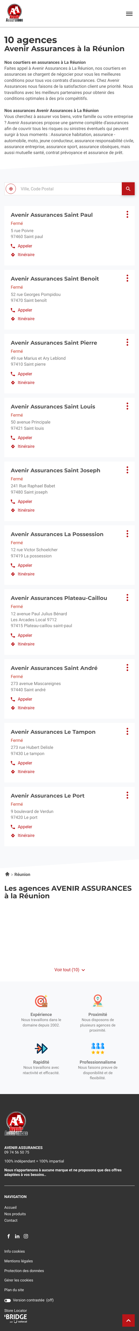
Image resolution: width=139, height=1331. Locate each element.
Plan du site (14, 1290)
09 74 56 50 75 (16, 1152)
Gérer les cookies (18, 1280)
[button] (129, 13)
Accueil (10, 1208)
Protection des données (24, 1271)
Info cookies (14, 1252)
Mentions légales (18, 1261)
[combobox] (63, 188)
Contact (11, 1221)
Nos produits (15, 1214)
